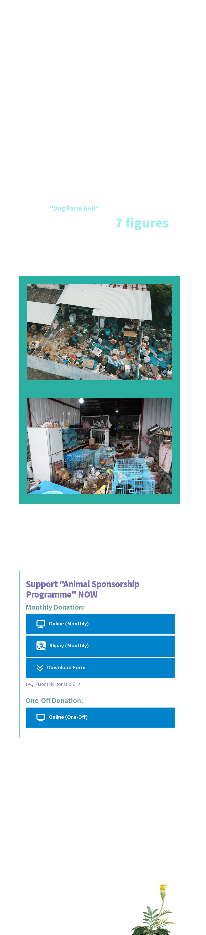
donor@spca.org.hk (60, 797)
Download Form (61, 668)
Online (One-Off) (62, 717)
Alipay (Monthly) (62, 646)
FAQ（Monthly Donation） (53, 684)
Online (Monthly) (62, 624)
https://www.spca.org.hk (70, 852)
